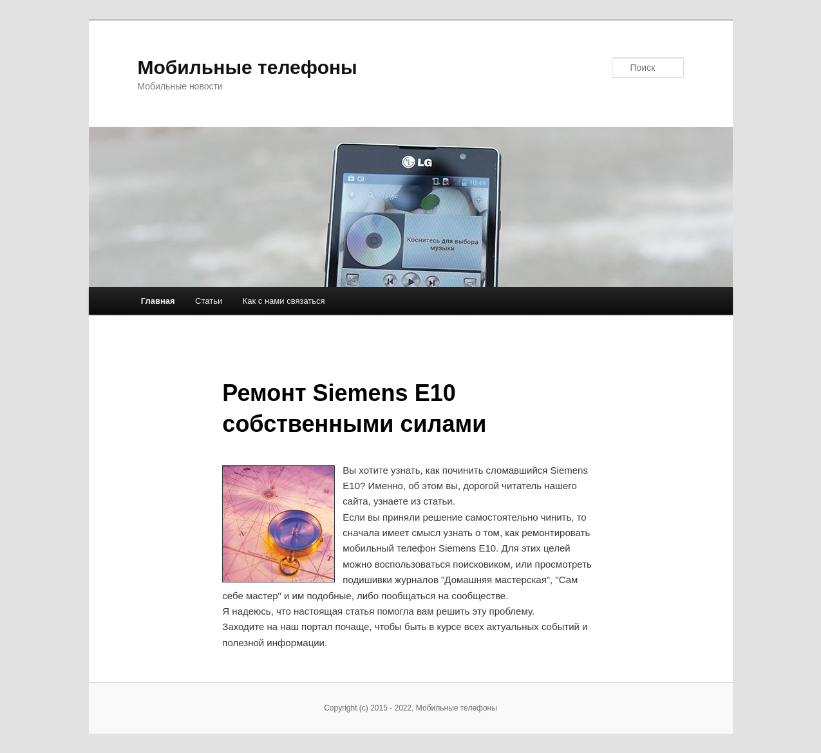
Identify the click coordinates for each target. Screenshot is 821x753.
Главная (158, 301)
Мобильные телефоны (247, 67)
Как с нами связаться (284, 301)
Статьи (208, 301)
